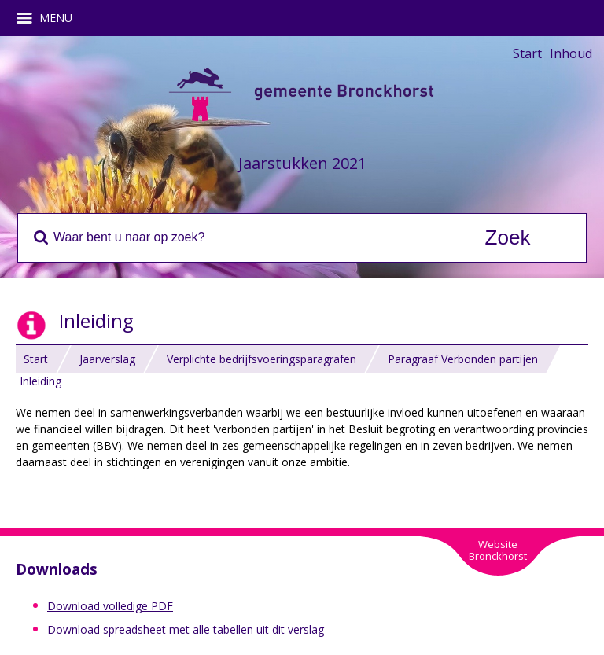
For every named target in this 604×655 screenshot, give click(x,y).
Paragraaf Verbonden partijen (463, 358)
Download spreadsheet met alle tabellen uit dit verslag (185, 629)
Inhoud (571, 53)
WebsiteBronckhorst (498, 550)
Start (527, 53)
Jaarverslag (107, 358)
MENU (50, 18)
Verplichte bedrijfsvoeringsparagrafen (261, 358)
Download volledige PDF (110, 605)
